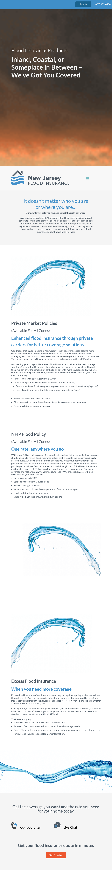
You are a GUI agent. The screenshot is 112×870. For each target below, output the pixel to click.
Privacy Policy (58, 855)
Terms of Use (39, 855)
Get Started (56, 781)
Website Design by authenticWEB (76, 848)
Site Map (74, 855)
